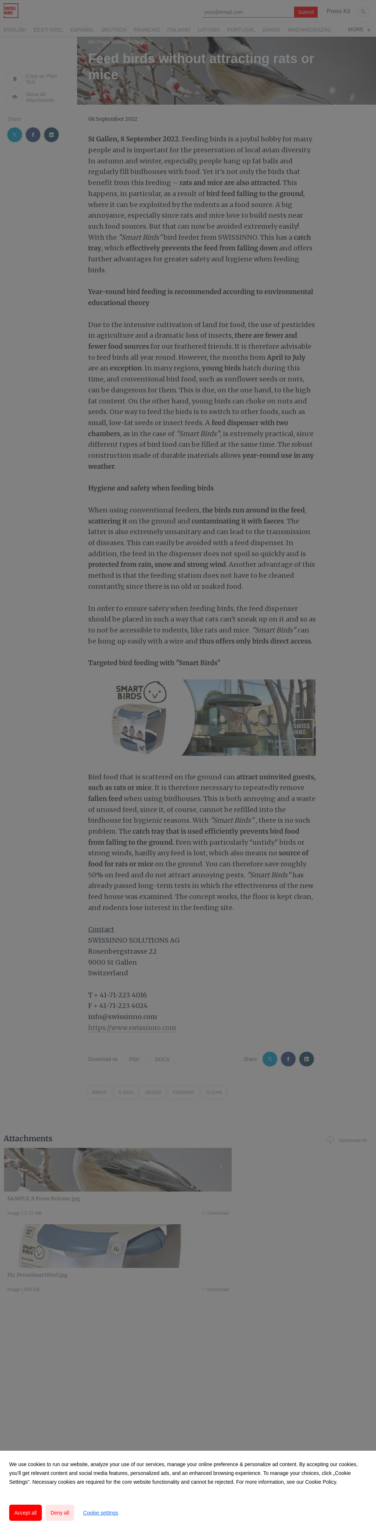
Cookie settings (100, 1513)
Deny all (60, 1513)
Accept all (25, 1513)
